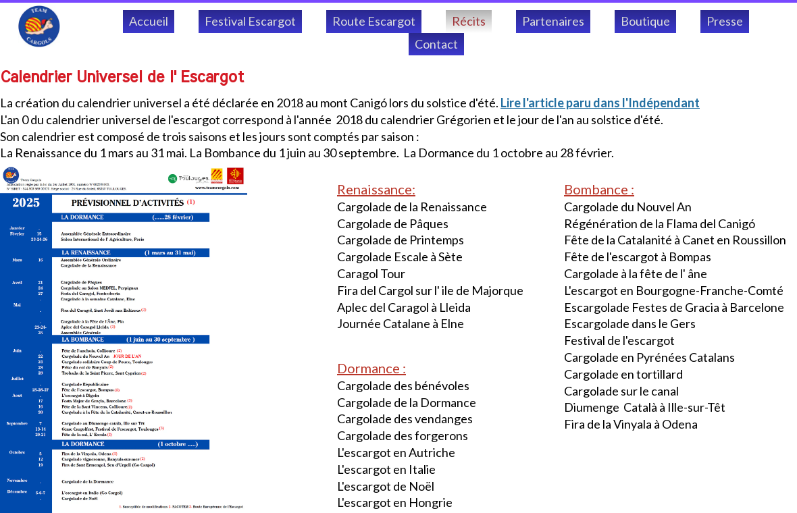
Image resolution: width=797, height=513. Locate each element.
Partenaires (553, 21)
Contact (436, 43)
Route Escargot (373, 21)
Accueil (148, 21)
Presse (724, 21)
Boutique (645, 21)
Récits (469, 21)
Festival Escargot (250, 21)
